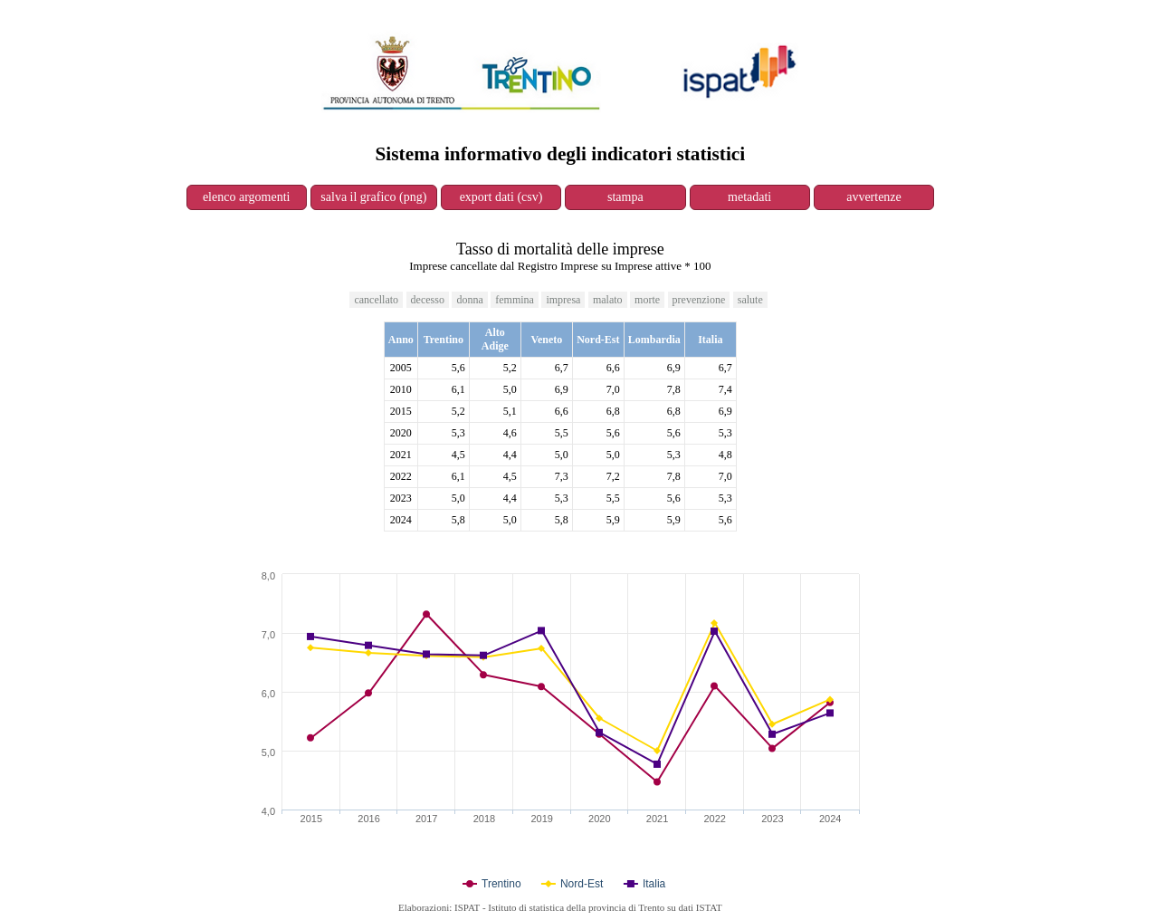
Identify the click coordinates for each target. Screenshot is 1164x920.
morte (647, 299)
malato (608, 299)
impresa (563, 299)
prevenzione (699, 299)
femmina (514, 299)
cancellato (376, 299)
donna (469, 299)
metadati (749, 197)
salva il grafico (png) (373, 197)
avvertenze (874, 197)
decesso (427, 299)
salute (750, 299)
